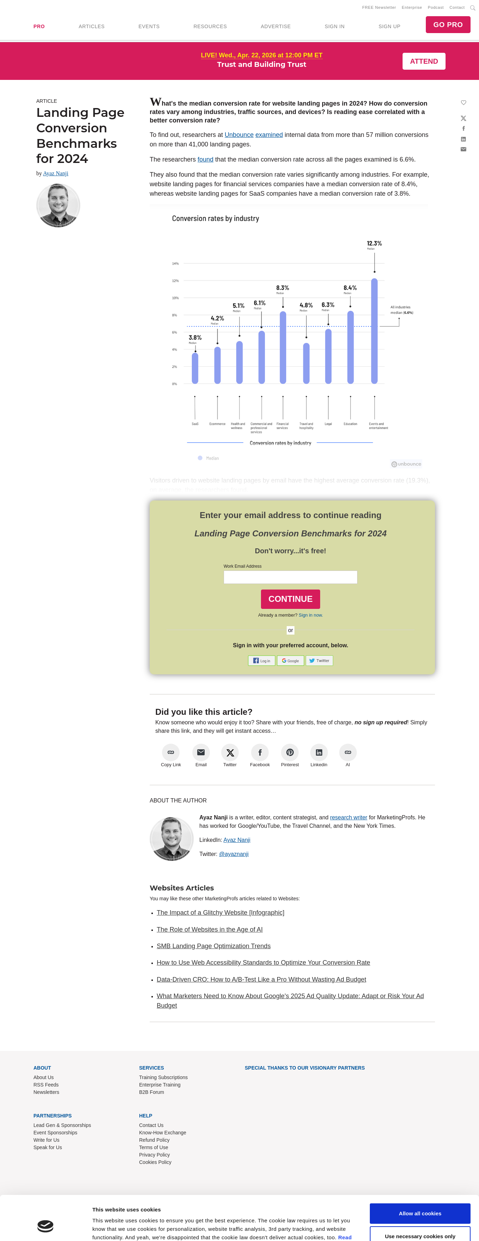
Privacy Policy (154, 1155)
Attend (424, 61)
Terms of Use (153, 1147)
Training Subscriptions (163, 1077)
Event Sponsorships (55, 1132)
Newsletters (46, 1092)
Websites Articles (182, 888)
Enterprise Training (160, 1085)
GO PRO (448, 25)
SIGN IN (335, 26)
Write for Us (46, 1140)
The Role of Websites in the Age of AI (210, 929)
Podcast (436, 7)
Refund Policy (154, 1140)
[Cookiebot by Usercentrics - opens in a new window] (45, 1043)
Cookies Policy (155, 1162)
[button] (262, 660)
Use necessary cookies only (420, 1015)
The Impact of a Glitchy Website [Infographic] (221, 912)
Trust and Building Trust (261, 64)
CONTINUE (290, 599)
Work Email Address (243, 566)
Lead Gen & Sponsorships (62, 1125)
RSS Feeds (46, 1085)
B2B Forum (151, 1092)
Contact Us (151, 1125)
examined (269, 134)
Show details (108, 1043)
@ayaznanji (234, 854)
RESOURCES (210, 26)
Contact (457, 7)
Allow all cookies (420, 992)
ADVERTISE (276, 26)
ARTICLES (92, 26)
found (205, 159)
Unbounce (239, 134)
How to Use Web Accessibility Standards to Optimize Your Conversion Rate (263, 962)
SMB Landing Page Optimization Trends (214, 946)
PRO (39, 26)
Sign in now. (311, 615)
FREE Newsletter (379, 7)
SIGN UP (389, 26)
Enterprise (412, 7)
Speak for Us (47, 1147)
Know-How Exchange (162, 1132)
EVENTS (149, 26)
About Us (43, 1077)
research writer (348, 817)
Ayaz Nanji (55, 173)
